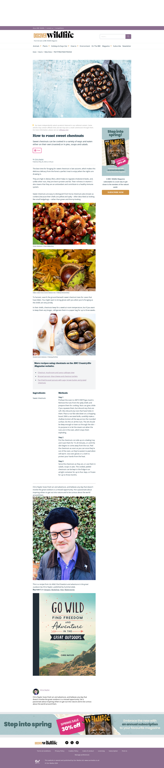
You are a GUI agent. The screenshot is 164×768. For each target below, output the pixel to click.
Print (38, 150)
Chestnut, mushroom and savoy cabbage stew (56, 372)
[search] (128, 36)
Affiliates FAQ (63, 130)
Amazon (47, 590)
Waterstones (70, 590)
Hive (62, 590)
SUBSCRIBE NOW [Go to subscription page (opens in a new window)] (115, 192)
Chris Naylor (45, 690)
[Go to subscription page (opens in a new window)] (115, 175)
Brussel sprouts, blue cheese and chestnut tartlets (58, 376)
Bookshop (55, 590)
